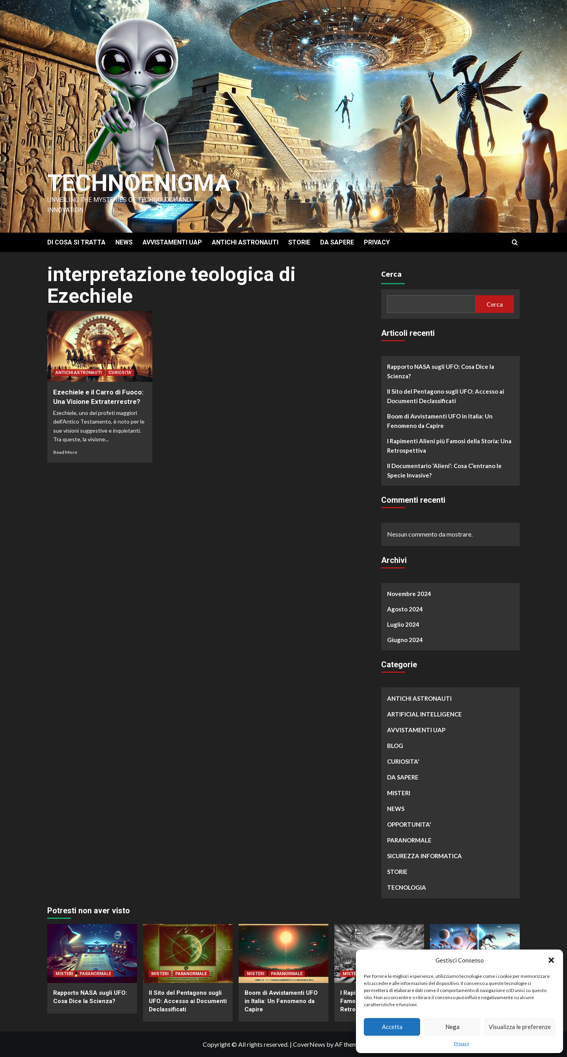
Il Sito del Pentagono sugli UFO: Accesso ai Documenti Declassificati (445, 396)
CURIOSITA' (120, 372)
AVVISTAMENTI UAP (172, 242)
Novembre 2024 (409, 593)
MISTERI (398, 792)
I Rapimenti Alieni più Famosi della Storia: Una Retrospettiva (449, 445)
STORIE (299, 242)
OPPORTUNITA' (409, 824)
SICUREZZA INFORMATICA (424, 855)
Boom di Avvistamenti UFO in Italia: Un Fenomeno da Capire (440, 421)
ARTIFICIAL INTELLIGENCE (424, 714)
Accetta (392, 1026)
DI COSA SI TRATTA (76, 242)
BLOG (395, 745)
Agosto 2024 (405, 609)
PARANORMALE (409, 840)
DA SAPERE (337, 242)
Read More (65, 452)
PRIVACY (377, 242)
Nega (452, 1026)
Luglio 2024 (403, 624)
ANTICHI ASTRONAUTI (245, 242)
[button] (551, 960)
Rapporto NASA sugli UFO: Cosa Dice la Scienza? (440, 371)
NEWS (124, 242)
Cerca (391, 274)
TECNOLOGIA (406, 887)
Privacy (461, 1043)
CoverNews (309, 1044)
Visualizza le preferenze (520, 1026)
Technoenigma (139, 183)
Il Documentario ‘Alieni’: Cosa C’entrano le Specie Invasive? (444, 470)
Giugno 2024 (405, 639)
